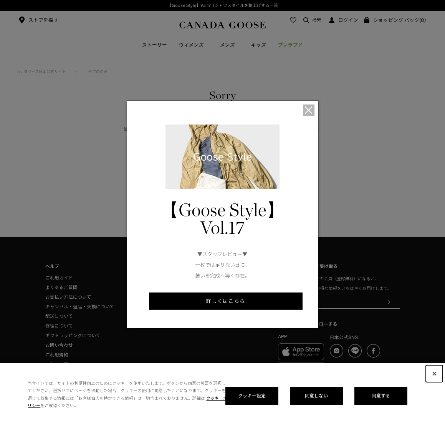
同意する (381, 396)
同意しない (316, 396)
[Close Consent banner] (434, 373)
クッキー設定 (252, 396)
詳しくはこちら (225, 301)
